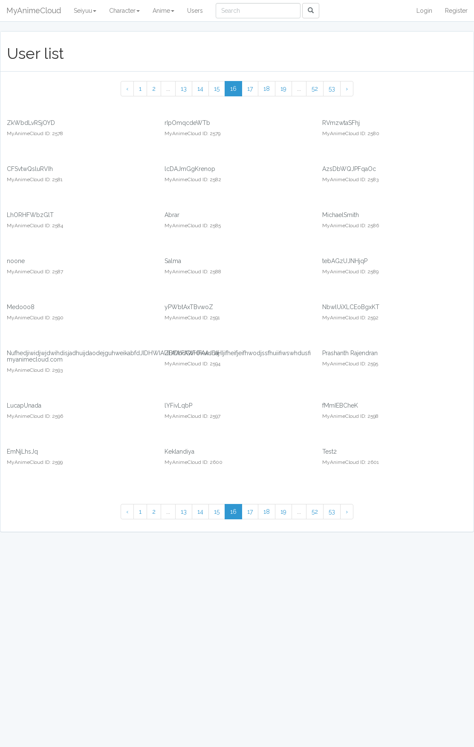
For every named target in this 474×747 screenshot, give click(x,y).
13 (184, 88)
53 (332, 88)
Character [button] (124, 10)
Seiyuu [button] (85, 10)
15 (217, 88)
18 (266, 88)
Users (195, 10)
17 (250, 88)
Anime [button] (163, 10)
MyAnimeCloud (33, 10)
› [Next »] (347, 88)
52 (315, 88)
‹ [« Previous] (127, 88)
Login (424, 10)
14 (200, 88)
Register (456, 10)
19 (283, 88)
